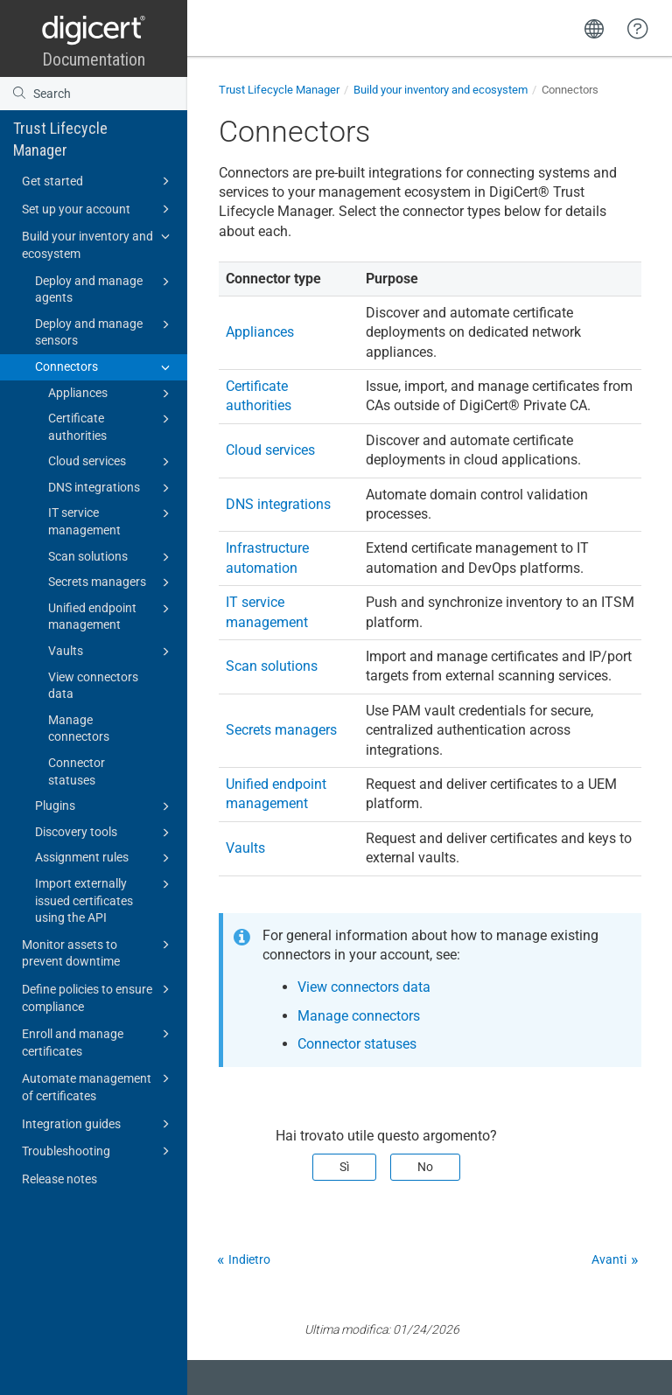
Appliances (111, 393)
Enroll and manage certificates (98, 1041)
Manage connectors (78, 728)
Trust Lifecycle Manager (60, 139)
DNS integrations (111, 488)
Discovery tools (105, 832)
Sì (344, 1167)
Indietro (249, 1259)
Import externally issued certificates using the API (105, 899)
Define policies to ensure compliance (98, 997)
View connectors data (93, 685)
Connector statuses (76, 771)
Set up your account (98, 209)
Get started (98, 181)
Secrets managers (111, 582)
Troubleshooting (98, 1151)
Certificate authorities (111, 426)
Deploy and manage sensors (105, 331)
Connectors (105, 367)
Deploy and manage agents (105, 288)
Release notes (59, 1179)
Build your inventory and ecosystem (98, 244)
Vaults (111, 651)
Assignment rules (105, 858)
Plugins (105, 806)
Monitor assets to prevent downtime (98, 952)
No (425, 1167)
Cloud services (111, 461)
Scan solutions (111, 557)
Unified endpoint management (111, 615)
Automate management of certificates (98, 1086)
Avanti (609, 1259)
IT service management (111, 520)
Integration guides (98, 1123)
